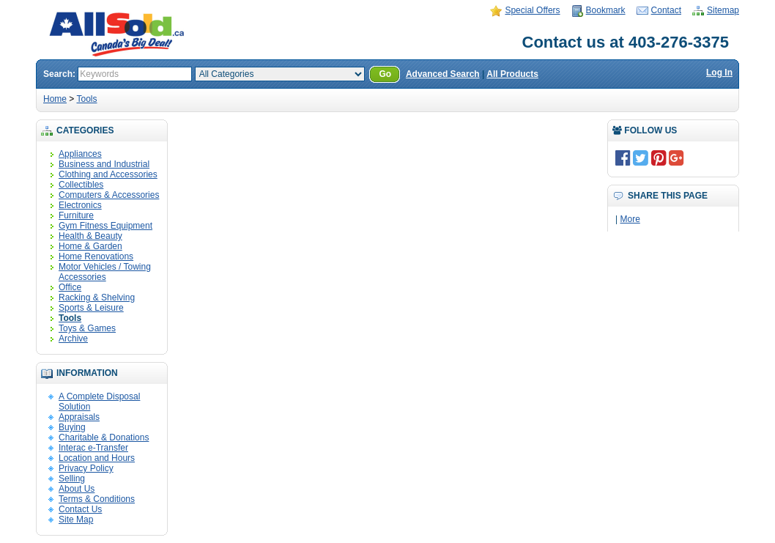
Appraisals (79, 417)
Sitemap (723, 10)
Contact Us (80, 509)
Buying (72, 427)
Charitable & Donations (104, 437)
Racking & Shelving (97, 297)
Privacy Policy (86, 468)
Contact (666, 10)
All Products (512, 74)
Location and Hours (97, 458)
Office (70, 287)
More (629, 219)
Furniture (76, 215)
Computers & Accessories (109, 195)
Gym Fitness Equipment (105, 226)
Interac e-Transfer (93, 448)
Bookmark (606, 10)
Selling (72, 478)
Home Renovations (96, 256)
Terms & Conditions (97, 499)
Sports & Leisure (91, 308)
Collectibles (81, 185)
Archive (73, 338)
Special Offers (532, 10)
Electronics (80, 205)
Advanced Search (443, 74)
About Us (76, 489)
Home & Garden (90, 246)
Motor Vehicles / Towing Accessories (105, 272)
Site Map (76, 519)
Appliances (80, 154)
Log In (719, 72)
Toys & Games (87, 328)
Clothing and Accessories (108, 174)
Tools (86, 99)
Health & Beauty (90, 236)
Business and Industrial (104, 164)
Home (55, 99)
